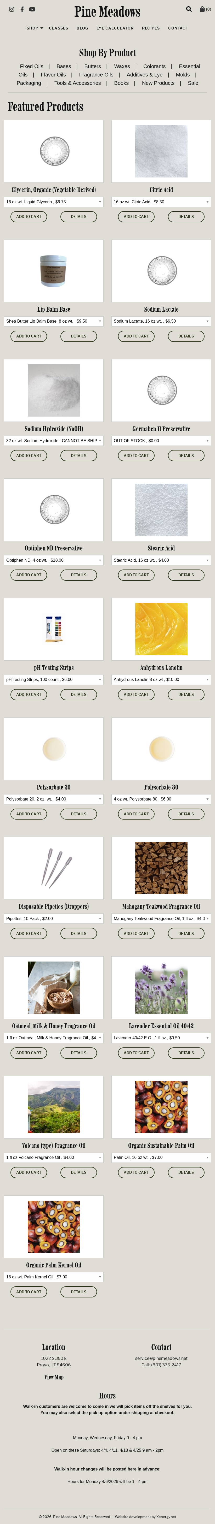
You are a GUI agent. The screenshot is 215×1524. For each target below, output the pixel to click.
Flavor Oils (53, 75)
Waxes (122, 66)
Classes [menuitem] (58, 28)
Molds (183, 75)
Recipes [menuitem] (151, 28)
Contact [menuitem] (178, 28)
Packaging (29, 83)
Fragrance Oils (96, 75)
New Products (158, 83)
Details (78, 216)
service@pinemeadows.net (161, 1358)
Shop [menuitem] (32, 28)
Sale (193, 83)
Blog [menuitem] (82, 28)
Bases (63, 66)
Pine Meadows (108, 11)
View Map (54, 1377)
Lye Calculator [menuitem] (115, 28)
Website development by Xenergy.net (145, 1517)
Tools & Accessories (77, 83)
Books (121, 83)
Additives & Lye (145, 75)
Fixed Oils (31, 66)
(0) (205, 9)
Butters (92, 66)
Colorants (154, 66)
